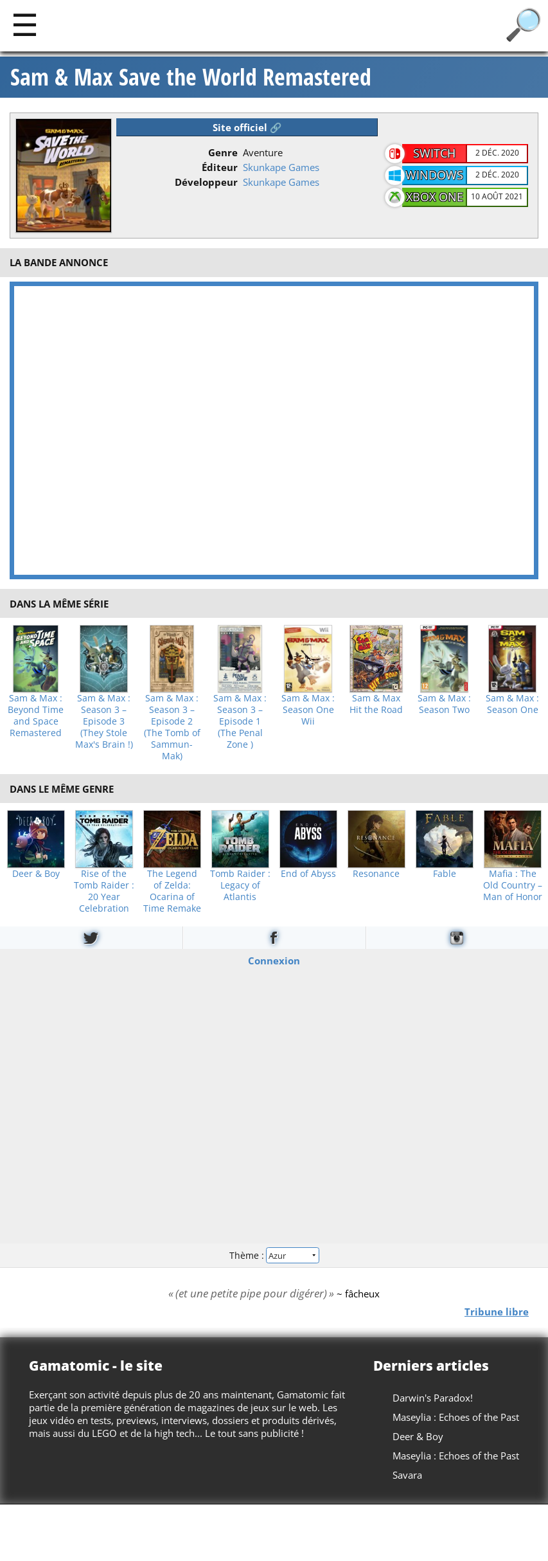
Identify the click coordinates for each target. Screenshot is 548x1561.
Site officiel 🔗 (247, 127)
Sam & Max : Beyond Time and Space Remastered (36, 715)
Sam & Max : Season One (512, 704)
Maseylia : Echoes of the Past (456, 1417)
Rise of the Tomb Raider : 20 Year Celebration (104, 891)
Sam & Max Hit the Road (376, 704)
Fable (444, 874)
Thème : (273, 1255)
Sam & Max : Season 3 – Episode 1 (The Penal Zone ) (240, 721)
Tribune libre (496, 1310)
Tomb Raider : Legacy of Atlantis (240, 885)
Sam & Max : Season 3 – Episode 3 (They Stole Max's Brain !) (104, 721)
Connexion (274, 960)
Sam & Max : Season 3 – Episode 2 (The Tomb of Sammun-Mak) (172, 727)
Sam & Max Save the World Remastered (190, 77)
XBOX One (434, 196)
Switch (434, 153)
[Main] (24, 24)
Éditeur (220, 167)
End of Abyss (308, 874)
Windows (434, 175)
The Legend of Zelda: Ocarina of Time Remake (172, 891)
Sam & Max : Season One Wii (308, 709)
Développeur (206, 182)
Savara (407, 1474)
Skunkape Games (281, 167)
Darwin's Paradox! (433, 1397)
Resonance (376, 874)
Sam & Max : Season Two (444, 704)
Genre (223, 152)
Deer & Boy (36, 874)
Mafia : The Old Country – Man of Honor (512, 885)
